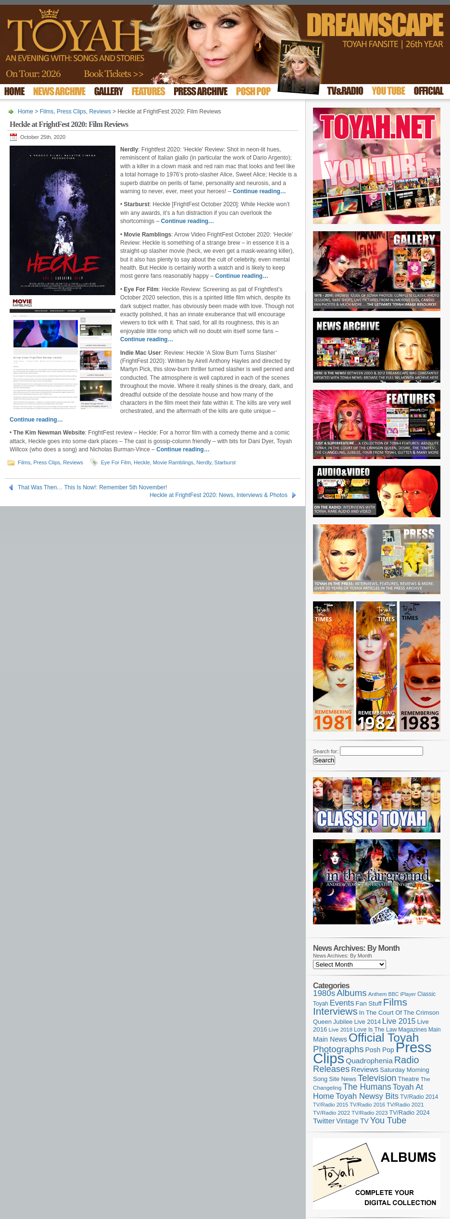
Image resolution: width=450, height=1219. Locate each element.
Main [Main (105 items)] (434, 1029)
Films (47, 111)
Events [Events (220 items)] (342, 1003)
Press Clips (71, 111)
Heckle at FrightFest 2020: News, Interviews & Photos (219, 495)
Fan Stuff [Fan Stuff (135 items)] (369, 1003)
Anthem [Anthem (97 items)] (377, 994)
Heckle (142, 462)
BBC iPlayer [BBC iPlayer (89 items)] (402, 994)
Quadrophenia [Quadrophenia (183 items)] (369, 1061)
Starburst (225, 462)
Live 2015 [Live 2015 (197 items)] (398, 1021)
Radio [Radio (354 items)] (406, 1060)
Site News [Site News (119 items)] (342, 1079)
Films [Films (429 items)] (395, 1002)
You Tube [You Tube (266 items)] (388, 1120)
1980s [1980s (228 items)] (324, 993)
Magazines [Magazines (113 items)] (412, 1029)
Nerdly (203, 462)
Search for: (325, 751)
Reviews (100, 111)
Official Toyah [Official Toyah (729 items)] (384, 1037)
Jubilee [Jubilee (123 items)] (343, 1021)
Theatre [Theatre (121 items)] (408, 1078)
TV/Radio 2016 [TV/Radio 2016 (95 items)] (367, 1104)
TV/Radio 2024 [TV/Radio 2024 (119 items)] (409, 1112)
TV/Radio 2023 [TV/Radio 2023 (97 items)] (369, 1113)
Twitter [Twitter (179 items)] (324, 1121)
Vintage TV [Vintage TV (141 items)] (352, 1121)
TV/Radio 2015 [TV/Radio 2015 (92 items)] (330, 1104)
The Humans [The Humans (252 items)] (367, 1087)
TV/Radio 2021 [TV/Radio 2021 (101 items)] (405, 1104)
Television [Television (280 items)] (377, 1078)
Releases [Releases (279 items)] (331, 1069)
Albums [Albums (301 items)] (352, 993)
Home (25, 111)
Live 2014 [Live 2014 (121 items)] (367, 1021)
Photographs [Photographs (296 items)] (338, 1049)
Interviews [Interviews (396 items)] (335, 1011)
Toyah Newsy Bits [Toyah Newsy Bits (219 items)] (367, 1096)
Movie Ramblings (173, 462)
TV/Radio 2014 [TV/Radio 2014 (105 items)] (419, 1097)
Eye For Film (116, 462)
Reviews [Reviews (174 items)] (364, 1069)
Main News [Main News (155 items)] (330, 1039)
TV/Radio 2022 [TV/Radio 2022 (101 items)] (331, 1113)
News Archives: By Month (342, 955)
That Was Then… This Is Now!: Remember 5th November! (92, 487)
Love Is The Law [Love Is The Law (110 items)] (375, 1029)
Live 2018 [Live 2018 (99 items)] (341, 1029)
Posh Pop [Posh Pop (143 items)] (379, 1050)
